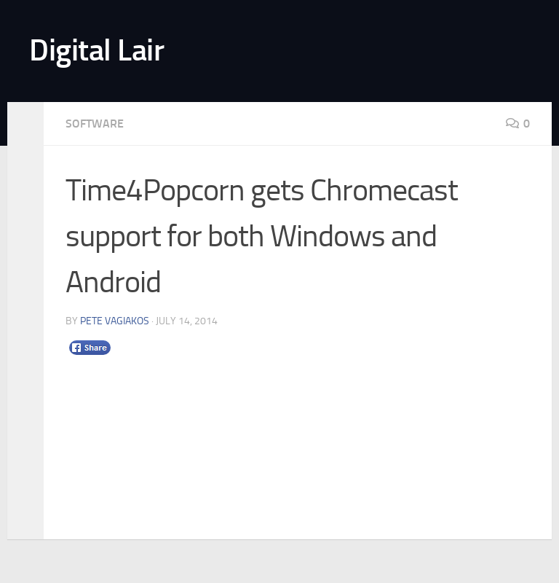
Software (95, 123)
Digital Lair (96, 50)
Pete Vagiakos (114, 321)
